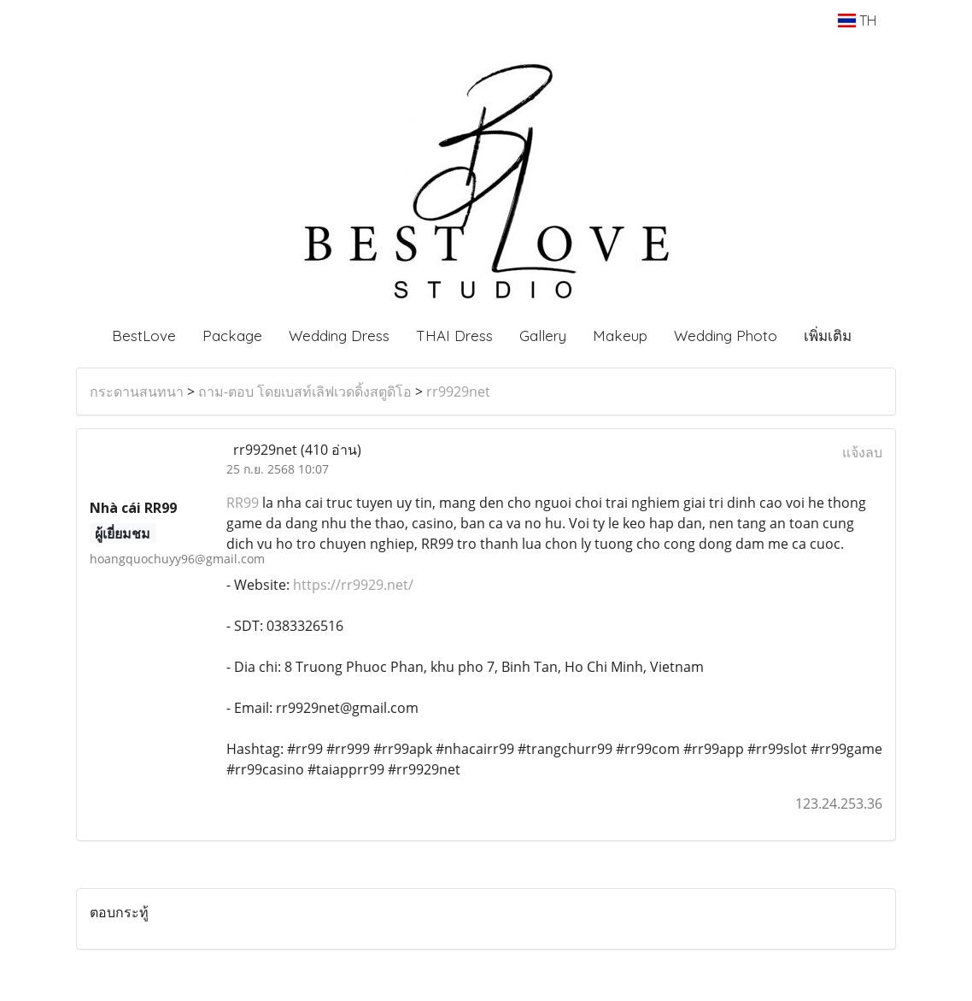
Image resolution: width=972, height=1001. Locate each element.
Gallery (542, 335)
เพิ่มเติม (828, 335)
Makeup (620, 335)
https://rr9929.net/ (353, 584)
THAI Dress (454, 335)
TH (857, 20)
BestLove (144, 335)
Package (232, 335)
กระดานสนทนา (137, 391)
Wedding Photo (725, 335)
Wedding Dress (339, 335)
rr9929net (458, 391)
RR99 (242, 502)
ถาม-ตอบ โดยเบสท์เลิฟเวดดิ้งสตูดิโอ (305, 391)
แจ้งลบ (862, 452)
